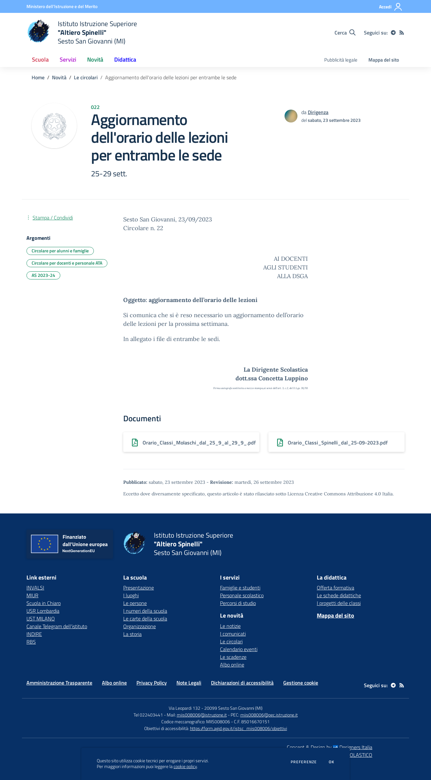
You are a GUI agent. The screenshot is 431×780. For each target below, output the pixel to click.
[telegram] (393, 32)
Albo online (232, 664)
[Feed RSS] (402, 32)
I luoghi (131, 595)
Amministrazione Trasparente (59, 683)
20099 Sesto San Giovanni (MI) (233, 708)
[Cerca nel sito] (345, 32)
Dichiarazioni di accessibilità (242, 683)
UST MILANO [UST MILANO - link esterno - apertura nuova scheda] (40, 618)
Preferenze (304, 762)
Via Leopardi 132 (184, 708)
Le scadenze (233, 657)
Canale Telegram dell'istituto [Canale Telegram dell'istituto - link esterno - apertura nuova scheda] (56, 626)
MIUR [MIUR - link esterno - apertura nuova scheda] (32, 595)
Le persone (135, 603)
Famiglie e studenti (240, 587)
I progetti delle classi (339, 603)
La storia (132, 634)
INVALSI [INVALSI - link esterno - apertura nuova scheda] (35, 587)
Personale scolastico (242, 595)
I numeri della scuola (145, 611)
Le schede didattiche (339, 595)
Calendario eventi (238, 649)
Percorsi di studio (238, 603)
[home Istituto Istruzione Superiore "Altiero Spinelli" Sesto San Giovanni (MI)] (81, 32)
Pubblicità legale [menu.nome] (340, 59)
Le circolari (86, 77)
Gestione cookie (300, 683)
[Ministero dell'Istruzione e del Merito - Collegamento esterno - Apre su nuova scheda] (61, 6)
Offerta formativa (335, 587)
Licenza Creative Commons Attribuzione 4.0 (334, 494)
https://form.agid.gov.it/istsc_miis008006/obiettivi (238, 728)
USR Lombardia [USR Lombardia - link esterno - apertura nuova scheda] (42, 611)
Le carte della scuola (145, 618)
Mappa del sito (383, 59)
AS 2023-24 (43, 275)
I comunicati (233, 634)
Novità (59, 77)
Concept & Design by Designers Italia (329, 747)
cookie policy (185, 766)
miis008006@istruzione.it (202, 714)
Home (38, 77)
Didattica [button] (125, 59)
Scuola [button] (40, 59)
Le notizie (230, 626)
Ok (332, 762)
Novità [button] (95, 59)
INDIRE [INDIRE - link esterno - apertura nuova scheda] (34, 634)
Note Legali (188, 683)
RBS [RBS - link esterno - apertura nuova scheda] (31, 642)
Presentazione (138, 587)
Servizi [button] (68, 59)
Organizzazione (139, 626)
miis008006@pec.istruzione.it (269, 714)
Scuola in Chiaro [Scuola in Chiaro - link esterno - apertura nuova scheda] (43, 603)
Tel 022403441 (148, 714)
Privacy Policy (151, 683)
